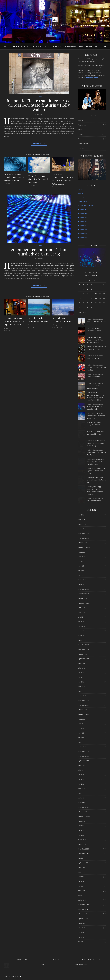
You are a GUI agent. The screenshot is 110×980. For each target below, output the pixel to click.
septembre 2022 (84, 714)
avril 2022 (81, 738)
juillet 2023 (81, 668)
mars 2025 (81, 575)
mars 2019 (81, 891)
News (80, 129)
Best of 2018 (82, 209)
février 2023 (82, 691)
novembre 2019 (83, 854)
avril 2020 (81, 835)
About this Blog (20, 46)
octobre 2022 (82, 710)
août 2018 (81, 923)
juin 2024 (81, 617)
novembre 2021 (83, 756)
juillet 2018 (81, 928)
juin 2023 (81, 673)
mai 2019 (81, 881)
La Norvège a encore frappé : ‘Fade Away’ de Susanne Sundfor (14, 177)
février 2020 (82, 840)
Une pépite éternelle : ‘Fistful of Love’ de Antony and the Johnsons (96, 339)
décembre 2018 (83, 905)
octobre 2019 (82, 858)
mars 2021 (81, 789)
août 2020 (81, 821)
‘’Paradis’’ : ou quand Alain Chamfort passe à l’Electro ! (38, 179)
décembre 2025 (83, 533)
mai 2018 (81, 937)
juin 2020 (81, 826)
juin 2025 (81, 561)
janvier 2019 (82, 900)
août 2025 (81, 552)
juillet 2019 (81, 872)
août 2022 (81, 719)
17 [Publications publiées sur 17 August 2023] (92, 298)
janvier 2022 (82, 747)
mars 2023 (81, 687)
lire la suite (39, 143)
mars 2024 (81, 631)
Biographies (70, 46)
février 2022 (82, 742)
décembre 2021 (83, 751)
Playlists (57, 46)
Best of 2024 (82, 233)
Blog (47, 46)
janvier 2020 (82, 844)
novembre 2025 (83, 538)
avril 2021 (81, 784)
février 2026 (82, 524)
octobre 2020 (82, 812)
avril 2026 (81, 515)
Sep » (84, 313)
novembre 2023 (83, 649)
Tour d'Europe (83, 143)
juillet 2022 (81, 724)
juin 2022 (81, 728)
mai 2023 (81, 677)
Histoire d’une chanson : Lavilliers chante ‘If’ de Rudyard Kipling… (95, 385)
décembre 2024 (83, 589)
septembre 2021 (84, 761)
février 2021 (82, 793)
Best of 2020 (82, 217)
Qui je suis (36, 46)
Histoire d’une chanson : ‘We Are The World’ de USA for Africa (96, 367)
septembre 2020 (84, 816)
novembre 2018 (83, 909)
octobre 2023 (82, 654)
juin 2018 (81, 932)
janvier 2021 (82, 798)
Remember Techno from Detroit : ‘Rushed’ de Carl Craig (39, 251)
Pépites (39, 97)
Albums (80, 120)
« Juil (79, 313)
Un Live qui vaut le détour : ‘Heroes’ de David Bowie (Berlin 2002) (96, 443)
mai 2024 (81, 622)
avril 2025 (81, 571)
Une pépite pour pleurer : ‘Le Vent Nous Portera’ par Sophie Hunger (96, 415)
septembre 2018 (84, 918)
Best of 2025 (82, 237)
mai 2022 (81, 733)
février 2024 (82, 635)
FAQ (81, 46)
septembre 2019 (84, 863)
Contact (42, 964)
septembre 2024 (84, 603)
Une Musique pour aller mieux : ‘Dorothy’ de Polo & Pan (96, 479)
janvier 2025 (82, 584)
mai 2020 (81, 830)
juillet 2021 (81, 770)
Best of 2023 (82, 229)
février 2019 (82, 895)
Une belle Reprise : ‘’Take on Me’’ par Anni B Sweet (39, 321)
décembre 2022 (83, 700)
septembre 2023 (84, 659)
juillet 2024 (81, 612)
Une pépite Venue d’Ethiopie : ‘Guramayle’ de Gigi (62, 321)
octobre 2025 (82, 543)
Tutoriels (81, 148)
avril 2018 (81, 942)
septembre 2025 (84, 547)
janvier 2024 (82, 640)
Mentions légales (81, 964)
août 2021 (81, 765)
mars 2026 (81, 519)
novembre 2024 (83, 594)
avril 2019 (81, 886)
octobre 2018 (82, 914)
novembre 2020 (83, 807)
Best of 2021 (82, 221)
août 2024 (81, 608)
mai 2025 (81, 566)
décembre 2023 (83, 645)
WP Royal (17, 976)
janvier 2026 (82, 529)
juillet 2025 (81, 557)
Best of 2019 (82, 213)
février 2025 (82, 580)
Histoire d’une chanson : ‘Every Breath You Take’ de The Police (96, 452)
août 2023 (81, 663)
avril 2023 (81, 682)
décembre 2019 (83, 849)
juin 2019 (81, 877)
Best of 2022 (82, 225)
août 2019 (81, 867)
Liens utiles (91, 46)
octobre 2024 (82, 598)
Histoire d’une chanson (86, 205)
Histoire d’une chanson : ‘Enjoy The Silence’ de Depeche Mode (95, 406)
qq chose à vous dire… (91, 78)
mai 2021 (81, 779)
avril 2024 (81, 626)
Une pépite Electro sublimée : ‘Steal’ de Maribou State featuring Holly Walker (39, 105)
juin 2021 (81, 775)
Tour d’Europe (83, 201)
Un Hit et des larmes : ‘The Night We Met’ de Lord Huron (96, 470)
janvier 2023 (82, 696)
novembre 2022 (83, 705)
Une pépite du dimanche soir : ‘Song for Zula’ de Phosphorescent (95, 461)
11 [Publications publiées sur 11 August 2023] (96, 294)
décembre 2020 (83, 802)
